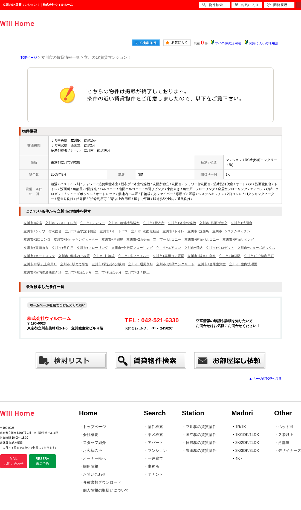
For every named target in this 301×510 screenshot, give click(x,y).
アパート (155, 442)
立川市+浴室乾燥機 (182, 223)
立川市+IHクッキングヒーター (76, 239)
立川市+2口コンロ (37, 239)
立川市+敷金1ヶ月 (78, 272)
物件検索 (155, 426)
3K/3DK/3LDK (247, 450)
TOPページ (29, 58)
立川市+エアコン (168, 248)
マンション (157, 450)
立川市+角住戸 (62, 248)
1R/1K (240, 426)
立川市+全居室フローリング (132, 248)
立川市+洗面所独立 (213, 223)
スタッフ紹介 (94, 442)
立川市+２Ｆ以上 (137, 272)
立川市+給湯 (33, 223)
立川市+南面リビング (238, 239)
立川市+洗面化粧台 (145, 231)
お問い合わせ (94, 474)
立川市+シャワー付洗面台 (43, 231)
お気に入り (247, 5)
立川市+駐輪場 (104, 256)
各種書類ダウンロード (102, 482)
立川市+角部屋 (112, 239)
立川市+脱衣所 (153, 223)
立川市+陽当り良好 (201, 256)
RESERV (42, 461)
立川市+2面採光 (138, 239)
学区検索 (155, 434)
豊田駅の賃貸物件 (201, 450)
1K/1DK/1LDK (247, 434)
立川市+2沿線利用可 (259, 256)
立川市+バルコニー (167, 239)
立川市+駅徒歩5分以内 (108, 264)
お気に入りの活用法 (263, 43)
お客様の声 (92, 450)
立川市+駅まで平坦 (74, 264)
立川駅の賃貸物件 (201, 426)
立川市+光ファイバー (133, 256)
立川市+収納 (193, 248)
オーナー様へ (94, 458)
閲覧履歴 (277, 5)
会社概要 (90, 434)
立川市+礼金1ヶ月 (108, 272)
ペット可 (285, 426)
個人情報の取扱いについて (106, 490)
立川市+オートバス (114, 231)
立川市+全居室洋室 (212, 264)
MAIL (14, 461)
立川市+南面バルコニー (201, 239)
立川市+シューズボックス (256, 248)
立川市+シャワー (92, 223)
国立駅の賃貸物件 (201, 434)
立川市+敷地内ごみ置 (74, 256)
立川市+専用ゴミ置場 (168, 256)
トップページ (94, 426)
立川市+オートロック (39, 256)
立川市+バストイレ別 (61, 223)
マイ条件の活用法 (228, 43)
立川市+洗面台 (241, 223)
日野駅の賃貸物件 (201, 442)
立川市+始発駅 (230, 256)
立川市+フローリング (92, 248)
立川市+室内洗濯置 (243, 264)
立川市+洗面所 (198, 231)
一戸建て (155, 458)
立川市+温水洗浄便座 (80, 231)
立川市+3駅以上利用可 (40, 264)
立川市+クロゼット (220, 248)
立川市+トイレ (173, 231)
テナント (155, 474)
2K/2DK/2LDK (247, 442)
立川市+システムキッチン (231, 231)
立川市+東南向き (36, 248)
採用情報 (90, 466)
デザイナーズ (289, 450)
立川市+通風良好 (140, 264)
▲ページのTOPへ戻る (265, 379)
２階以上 (285, 434)
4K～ (239, 458)
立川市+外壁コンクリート (175, 264)
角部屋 (284, 442)
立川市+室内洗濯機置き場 (43, 272)
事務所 (153, 466)
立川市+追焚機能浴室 (124, 223)
